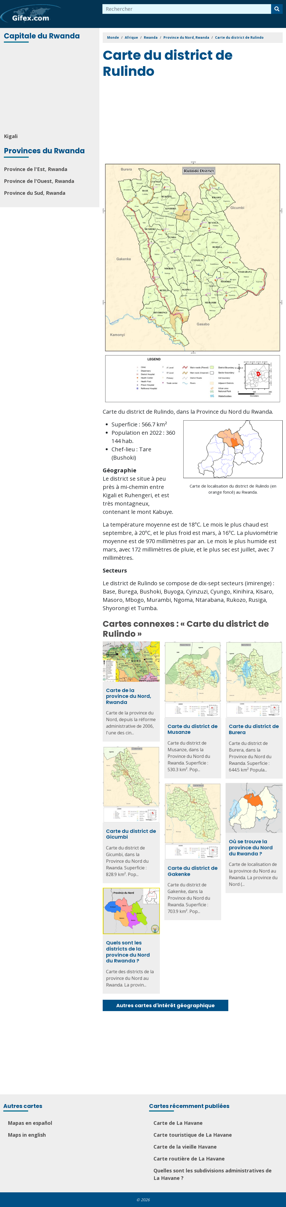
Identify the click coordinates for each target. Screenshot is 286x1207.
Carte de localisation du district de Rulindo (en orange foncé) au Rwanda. (233, 489)
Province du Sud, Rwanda (34, 193)
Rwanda (151, 37)
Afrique (131, 37)
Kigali (11, 136)
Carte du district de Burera (254, 729)
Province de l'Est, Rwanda (35, 169)
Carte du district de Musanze (193, 729)
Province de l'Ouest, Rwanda (39, 181)
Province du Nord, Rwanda (186, 37)
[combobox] (186, 9)
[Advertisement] (50, 88)
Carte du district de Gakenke (193, 870)
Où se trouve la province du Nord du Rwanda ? (251, 847)
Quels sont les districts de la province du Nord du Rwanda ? (128, 950)
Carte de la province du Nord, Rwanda (128, 696)
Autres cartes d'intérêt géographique (165, 1005)
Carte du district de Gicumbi (131, 833)
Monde (113, 37)
